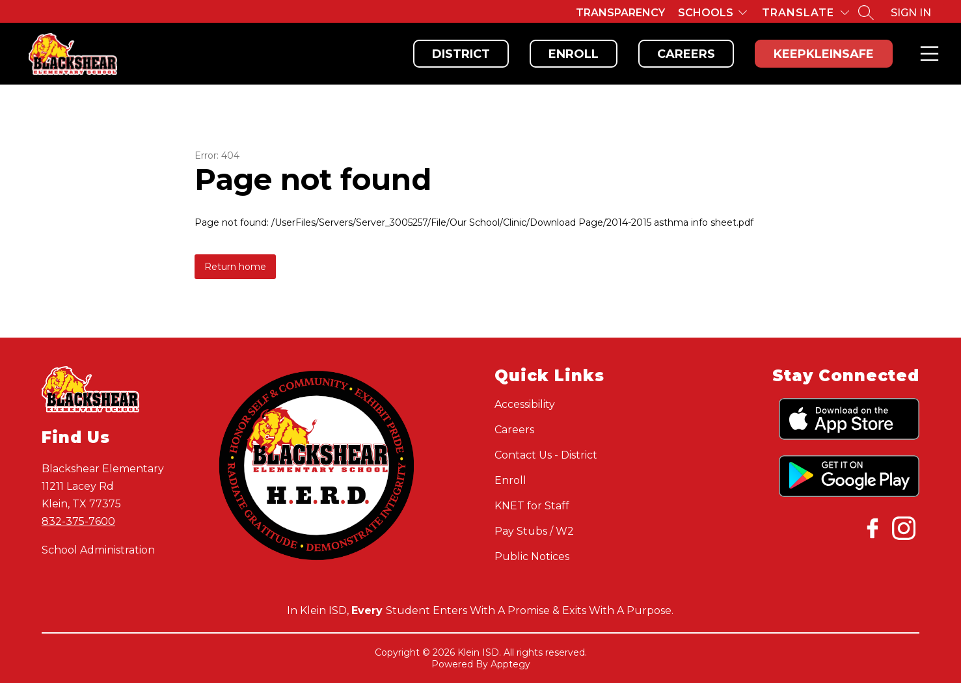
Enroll (573, 54)
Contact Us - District (545, 455)
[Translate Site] (805, 13)
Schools (705, 13)
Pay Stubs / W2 (534, 531)
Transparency (620, 13)
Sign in (911, 13)
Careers (686, 54)
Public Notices (531, 556)
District (461, 54)
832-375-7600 (78, 521)
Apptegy (510, 664)
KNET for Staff (531, 506)
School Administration (98, 550)
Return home (235, 267)
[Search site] (866, 12)
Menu (927, 54)
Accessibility (524, 404)
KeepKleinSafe (824, 54)
